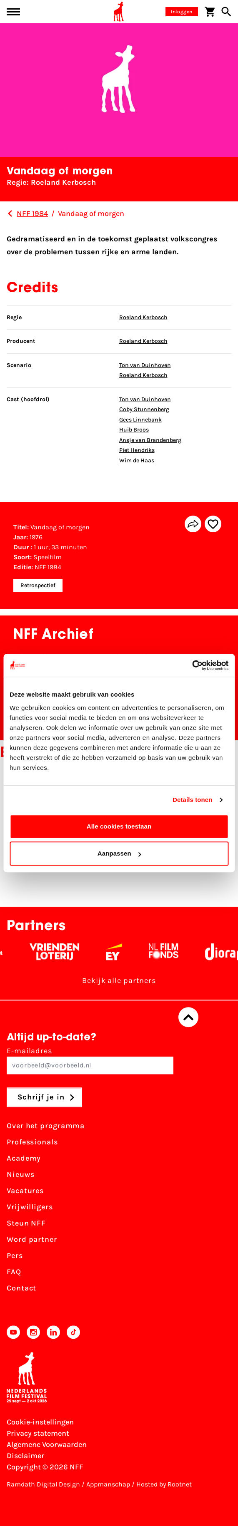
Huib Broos (134, 429)
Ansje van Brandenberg (150, 440)
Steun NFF (26, 1223)
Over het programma (46, 1126)
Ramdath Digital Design (43, 1484)
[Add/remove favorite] (213, 524)
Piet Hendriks (137, 450)
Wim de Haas (136, 460)
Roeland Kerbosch (143, 317)
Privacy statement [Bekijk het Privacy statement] (38, 1433)
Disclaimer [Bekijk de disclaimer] (25, 1455)
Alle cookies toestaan (119, 826)
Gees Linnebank (140, 419)
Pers (15, 1256)
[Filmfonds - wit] (168, 952)
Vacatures (25, 1191)
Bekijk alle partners (119, 980)
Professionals (32, 1142)
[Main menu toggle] (13, 11)
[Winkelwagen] (210, 12)
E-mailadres (90, 1060)
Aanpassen (119, 853)
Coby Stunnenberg (144, 409)
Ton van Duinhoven (145, 365)
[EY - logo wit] (119, 952)
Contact (21, 1288)
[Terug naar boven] (188, 1017)
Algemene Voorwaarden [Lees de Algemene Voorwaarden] (47, 1444)
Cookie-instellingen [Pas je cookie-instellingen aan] (40, 1422)
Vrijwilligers (30, 1207)
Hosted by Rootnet (164, 1484)
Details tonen (192, 799)
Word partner (32, 1239)
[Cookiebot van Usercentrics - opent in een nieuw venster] (191, 665)
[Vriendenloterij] (59, 952)
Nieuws (20, 1174)
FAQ (14, 1272)
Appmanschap (108, 1484)
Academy (24, 1158)
